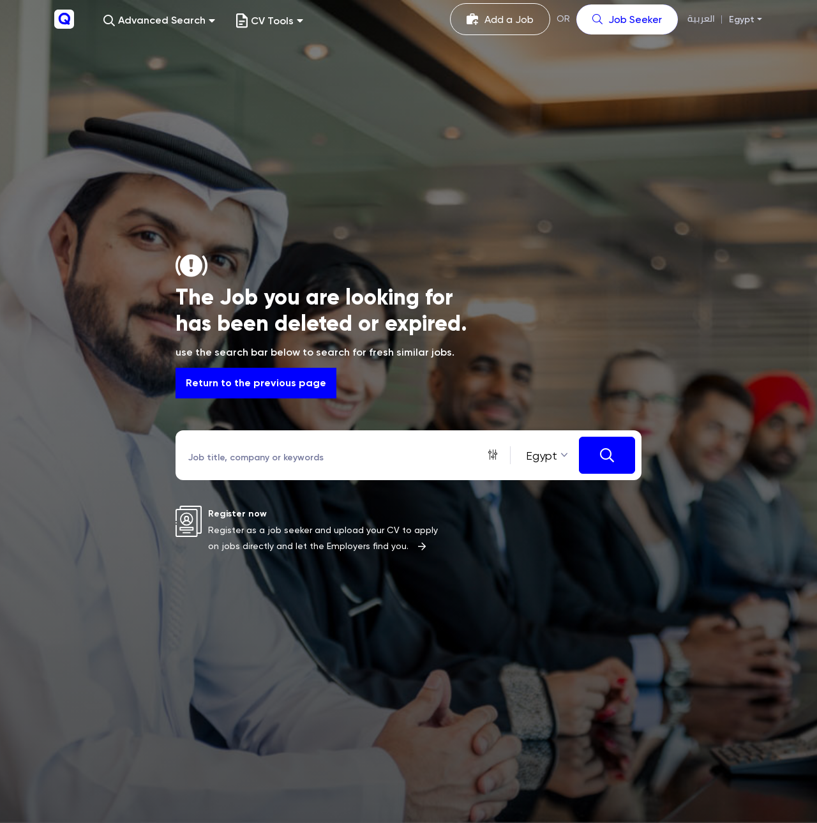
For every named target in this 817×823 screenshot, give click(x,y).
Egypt (741, 19)
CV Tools (269, 20)
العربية (701, 18)
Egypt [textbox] (541, 455)
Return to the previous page (256, 383)
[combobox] (545, 455)
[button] (159, 20)
